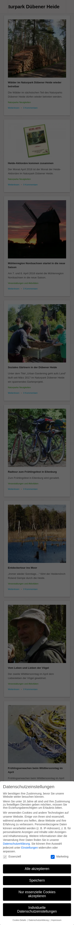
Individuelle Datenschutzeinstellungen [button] (37, 907)
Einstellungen (29, 844)
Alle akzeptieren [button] (37, 866)
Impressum (56, 917)
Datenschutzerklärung (16, 840)
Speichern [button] (37, 878)
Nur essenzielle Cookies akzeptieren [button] (37, 891)
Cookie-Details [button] (20, 917)
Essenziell (12, 853)
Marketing (59, 853)
